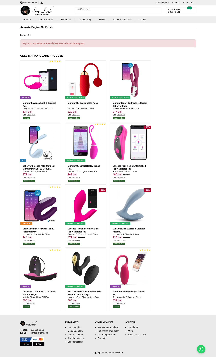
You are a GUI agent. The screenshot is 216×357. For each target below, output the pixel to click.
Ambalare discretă (76, 338)
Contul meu (188, 2)
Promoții (142, 19)
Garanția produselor (107, 334)
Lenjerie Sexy (84, 19)
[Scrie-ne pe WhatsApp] (201, 349)
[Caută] (158, 11)
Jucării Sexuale (46, 19)
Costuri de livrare (76, 334)
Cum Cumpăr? (74, 327)
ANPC (131, 331)
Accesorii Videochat (122, 19)
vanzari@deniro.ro (39, 333)
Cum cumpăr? (162, 2)
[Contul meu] (42, 2)
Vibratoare (26, 19)
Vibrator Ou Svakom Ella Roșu (83, 103)
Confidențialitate (75, 342)
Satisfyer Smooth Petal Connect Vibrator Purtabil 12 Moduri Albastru (38, 169)
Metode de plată (75, 331)
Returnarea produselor (108, 331)
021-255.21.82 (28, 2)
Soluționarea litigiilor (137, 334)
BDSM (102, 19)
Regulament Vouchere (108, 327)
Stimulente (66, 19)
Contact (176, 2)
